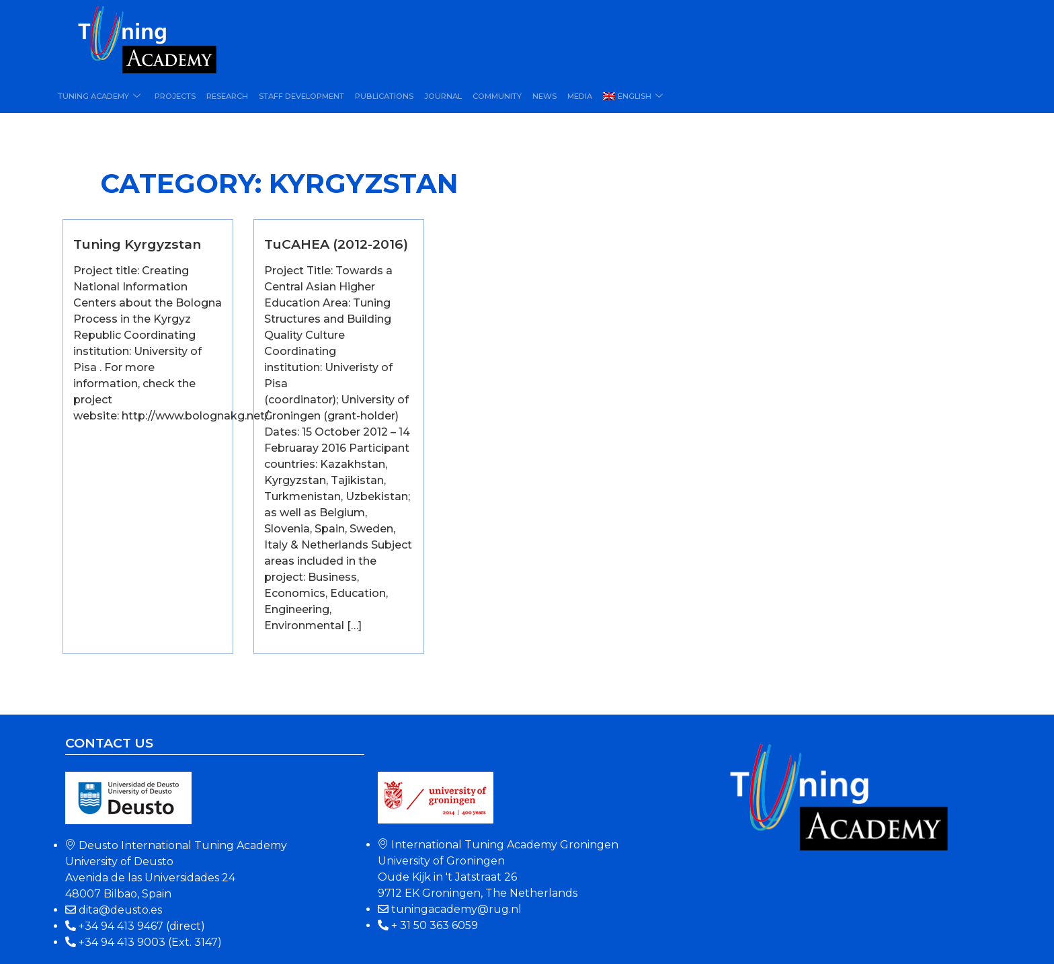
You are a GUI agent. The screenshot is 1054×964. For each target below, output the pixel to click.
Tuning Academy (100, 96)
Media (575, 96)
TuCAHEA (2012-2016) (336, 244)
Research (226, 96)
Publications (381, 96)
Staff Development (299, 96)
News (540, 96)
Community (493, 96)
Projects (174, 96)
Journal (439, 96)
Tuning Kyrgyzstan (137, 244)
